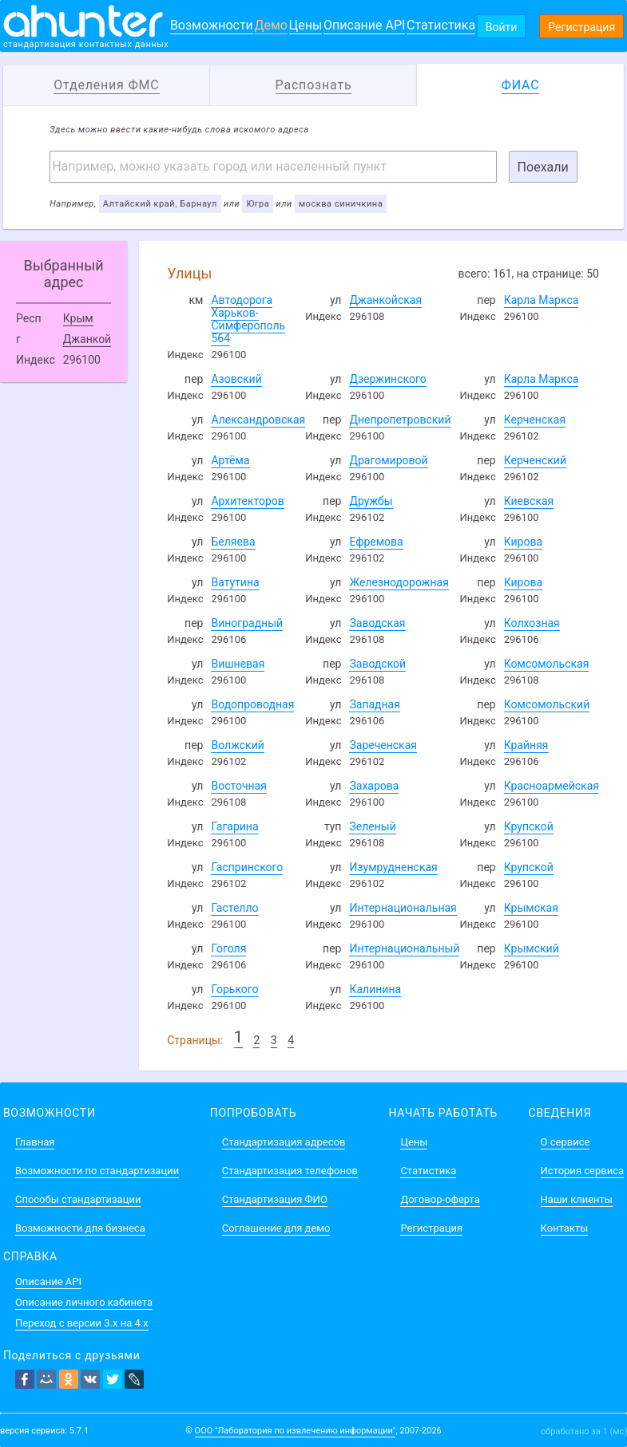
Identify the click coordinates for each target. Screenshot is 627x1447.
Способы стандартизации (78, 1199)
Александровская (258, 419)
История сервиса (582, 1171)
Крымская (531, 907)
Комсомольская (546, 663)
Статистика (441, 25)
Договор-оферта (439, 1199)
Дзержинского (387, 379)
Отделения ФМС (106, 85)
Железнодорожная (398, 582)
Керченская (534, 419)
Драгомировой (388, 460)
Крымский (531, 948)
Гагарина (234, 826)
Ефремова (376, 541)
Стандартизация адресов (284, 1142)
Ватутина (235, 582)
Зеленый (372, 826)
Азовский (236, 379)
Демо (271, 25)
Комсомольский (547, 704)
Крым (78, 318)
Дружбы (370, 501)
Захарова (374, 785)
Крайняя (526, 745)
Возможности (211, 25)
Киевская (529, 501)
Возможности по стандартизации (97, 1171)
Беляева (233, 541)
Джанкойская (385, 300)
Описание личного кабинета (84, 1302)
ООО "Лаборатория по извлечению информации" (295, 1430)
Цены (306, 25)
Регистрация (581, 27)
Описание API (364, 25)
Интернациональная (402, 907)
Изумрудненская (393, 867)
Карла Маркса (541, 300)
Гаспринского (247, 867)
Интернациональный (404, 948)
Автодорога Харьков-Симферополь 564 (248, 319)
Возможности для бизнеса (80, 1228)
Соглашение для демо (276, 1228)
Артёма (230, 460)
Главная (34, 1142)
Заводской (377, 663)
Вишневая (237, 663)
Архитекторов (247, 501)
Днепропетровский (399, 419)
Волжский (237, 745)
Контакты (565, 1228)
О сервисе (565, 1142)
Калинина (375, 989)
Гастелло (234, 907)
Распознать (314, 85)
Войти (502, 27)
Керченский (535, 460)
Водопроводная (252, 704)
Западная (374, 704)
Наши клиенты (577, 1199)
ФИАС (521, 85)
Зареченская (383, 745)
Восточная (238, 785)
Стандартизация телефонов (290, 1171)
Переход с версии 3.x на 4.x (82, 1323)
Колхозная (532, 623)
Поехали (543, 167)
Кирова (523, 541)
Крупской (529, 826)
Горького (234, 989)
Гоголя (228, 948)
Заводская (377, 623)
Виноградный (247, 623)
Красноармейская (551, 785)
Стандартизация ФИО (274, 1199)
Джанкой (87, 339)
